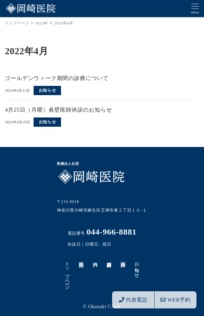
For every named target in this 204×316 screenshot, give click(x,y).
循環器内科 (109, 259)
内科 (95, 258)
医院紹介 (81, 258)
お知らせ (137, 267)
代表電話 (133, 300)
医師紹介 (122, 258)
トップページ (67, 272)
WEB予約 (175, 300)
